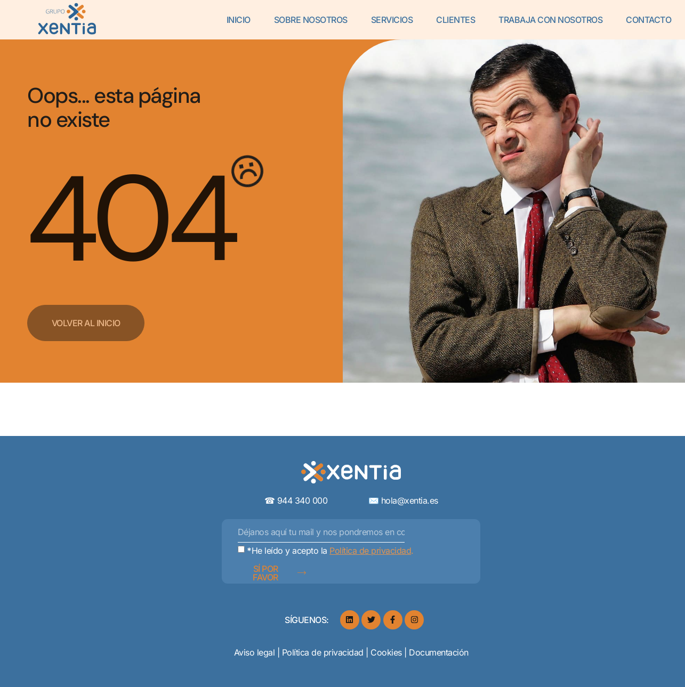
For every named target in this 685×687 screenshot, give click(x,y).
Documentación (439, 652)
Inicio (239, 19)
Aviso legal (255, 652)
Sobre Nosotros (311, 19)
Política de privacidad (324, 652)
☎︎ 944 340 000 (316, 500)
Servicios (392, 19)
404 (130, 219)
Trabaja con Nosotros (550, 19)
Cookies (386, 652)
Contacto (648, 19)
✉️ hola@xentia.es (403, 500)
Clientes (455, 19)
